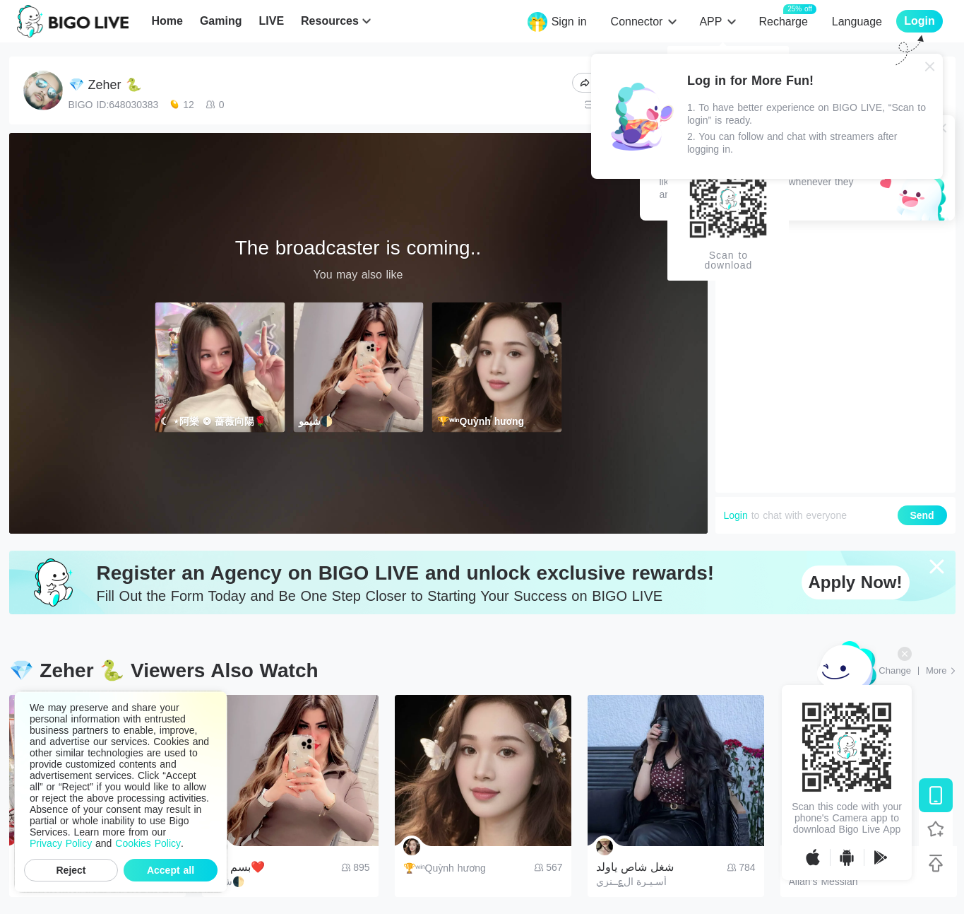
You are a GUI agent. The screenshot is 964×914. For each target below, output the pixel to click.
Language (857, 22)
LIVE (271, 21)
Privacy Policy (61, 843)
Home (166, 21)
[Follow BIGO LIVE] (936, 829)
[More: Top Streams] (941, 670)
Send (922, 515)
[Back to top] (936, 863)
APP (710, 22)
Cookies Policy (148, 843)
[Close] (930, 66)
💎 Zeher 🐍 (105, 85)
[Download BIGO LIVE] (936, 795)
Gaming (221, 21)
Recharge (782, 21)
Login (736, 515)
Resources (330, 21)
